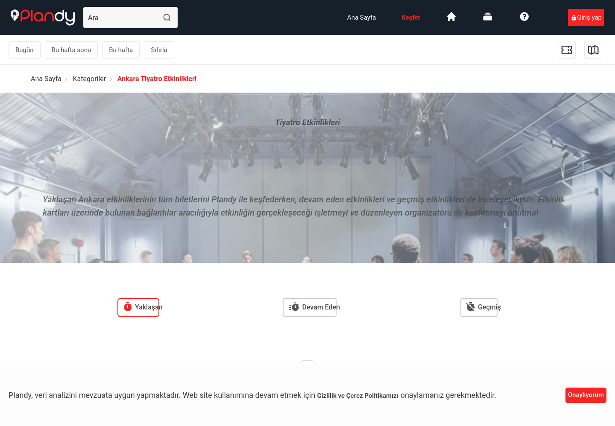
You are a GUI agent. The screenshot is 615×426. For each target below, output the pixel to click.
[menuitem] (361, 17)
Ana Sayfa (361, 17)
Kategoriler (89, 79)
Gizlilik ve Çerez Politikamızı (357, 396)
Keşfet (410, 17)
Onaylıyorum (586, 395)
